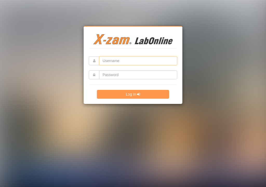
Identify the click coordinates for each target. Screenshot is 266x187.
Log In (133, 94)
